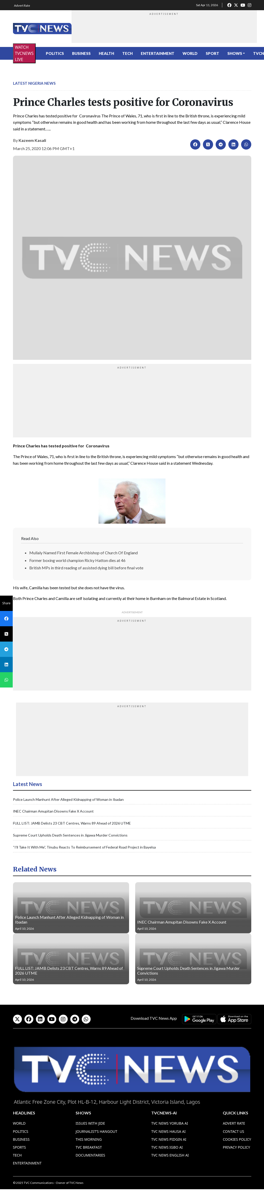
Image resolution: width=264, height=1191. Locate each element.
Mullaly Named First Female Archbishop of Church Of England (83, 552)
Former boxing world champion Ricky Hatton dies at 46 (77, 560)
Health (106, 53)
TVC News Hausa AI (168, 1131)
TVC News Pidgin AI (168, 1139)
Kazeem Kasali (32, 140)
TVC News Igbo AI (167, 1147)
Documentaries (90, 1155)
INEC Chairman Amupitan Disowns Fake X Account (53, 811)
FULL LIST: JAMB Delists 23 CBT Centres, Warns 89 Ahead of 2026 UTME (72, 823)
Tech (127, 53)
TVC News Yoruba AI (169, 1123)
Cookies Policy (237, 1139)
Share (6, 603)
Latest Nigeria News (34, 83)
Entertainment (157, 53)
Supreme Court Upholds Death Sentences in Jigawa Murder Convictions (70, 835)
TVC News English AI (170, 1155)
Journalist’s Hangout (96, 1131)
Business (81, 53)
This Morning (89, 1139)
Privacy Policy (236, 1147)
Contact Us (233, 1131)
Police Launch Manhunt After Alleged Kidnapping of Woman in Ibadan (68, 799)
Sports (19, 1147)
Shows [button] (234, 53)
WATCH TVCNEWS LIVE (24, 53)
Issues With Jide (90, 1123)
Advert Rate (22, 5)
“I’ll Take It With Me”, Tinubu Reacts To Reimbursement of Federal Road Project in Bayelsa (84, 847)
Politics (55, 53)
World (190, 53)
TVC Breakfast (89, 1147)
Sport (212, 53)
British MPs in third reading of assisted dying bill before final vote (86, 567)
